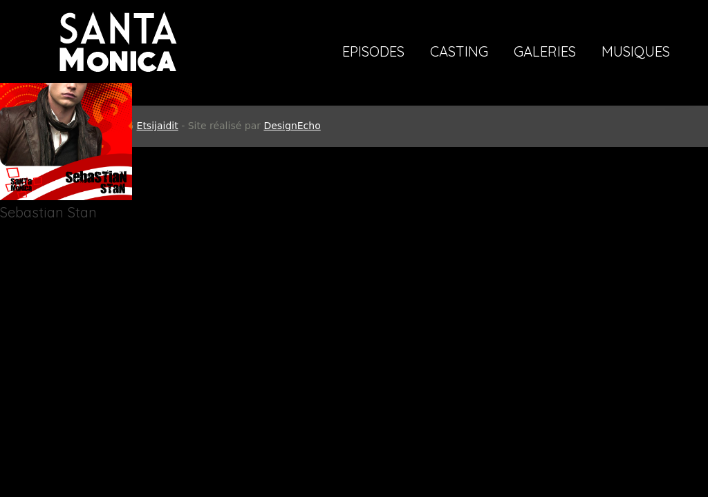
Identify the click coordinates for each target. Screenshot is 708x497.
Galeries (545, 52)
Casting (459, 52)
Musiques (636, 52)
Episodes (373, 52)
